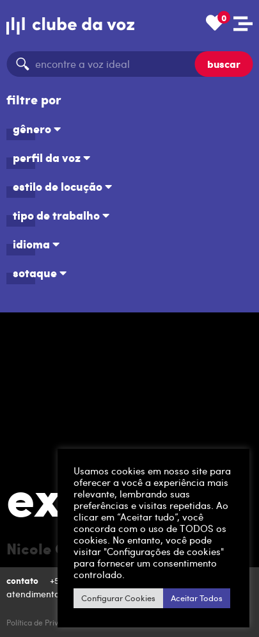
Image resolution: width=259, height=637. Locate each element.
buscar (223, 63)
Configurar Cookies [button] (118, 598)
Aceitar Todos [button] (197, 598)
